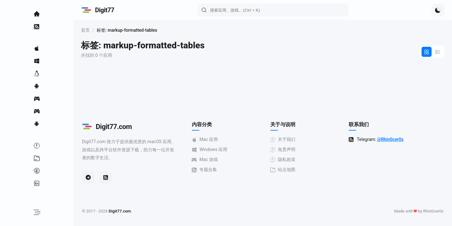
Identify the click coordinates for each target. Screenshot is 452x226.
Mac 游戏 (206, 159)
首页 (87, 30)
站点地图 (283, 169)
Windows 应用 (210, 149)
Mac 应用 (206, 139)
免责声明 (283, 149)
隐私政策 (283, 159)
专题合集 (205, 169)
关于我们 (283, 139)
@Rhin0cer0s (391, 139)
